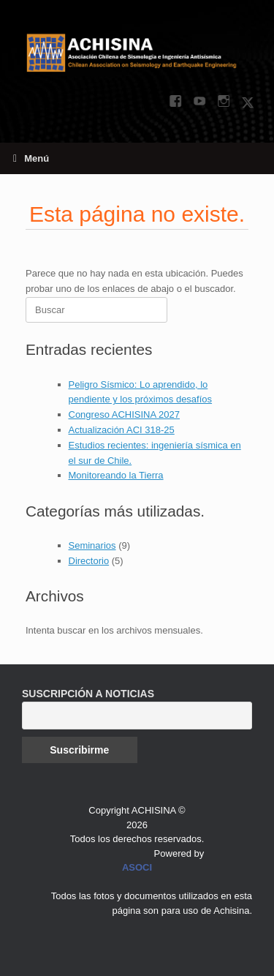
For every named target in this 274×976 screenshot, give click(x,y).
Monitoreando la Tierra (116, 475)
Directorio (89, 560)
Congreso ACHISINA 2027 (124, 414)
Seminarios (92, 545)
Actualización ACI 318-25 (122, 429)
